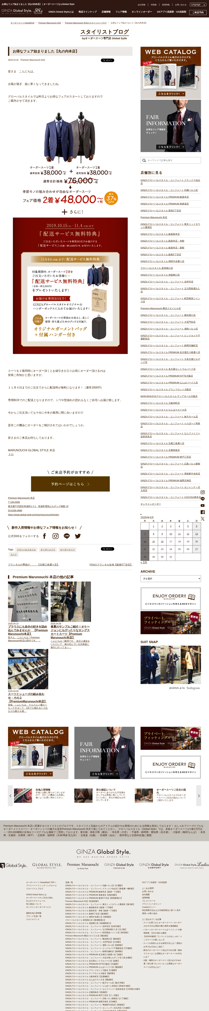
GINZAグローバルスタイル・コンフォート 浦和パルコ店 (169, 328)
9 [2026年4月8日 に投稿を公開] (162, 534)
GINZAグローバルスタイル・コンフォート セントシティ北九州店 (170, 489)
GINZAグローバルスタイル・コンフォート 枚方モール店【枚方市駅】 (95, 958)
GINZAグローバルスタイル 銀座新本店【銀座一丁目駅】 (89, 883)
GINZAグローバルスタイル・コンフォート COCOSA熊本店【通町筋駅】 (96, 987)
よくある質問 (148, 864)
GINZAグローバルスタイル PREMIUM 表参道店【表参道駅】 (91, 871)
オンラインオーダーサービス (38, 883)
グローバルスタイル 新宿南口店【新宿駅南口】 (85, 896)
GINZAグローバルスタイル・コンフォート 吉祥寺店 (167, 281)
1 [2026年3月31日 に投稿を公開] (153, 526)
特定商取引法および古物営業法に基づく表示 (161, 886)
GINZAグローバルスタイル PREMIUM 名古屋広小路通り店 (170, 352)
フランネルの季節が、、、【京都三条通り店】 (33, 564)
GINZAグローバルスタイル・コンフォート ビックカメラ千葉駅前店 (170, 337)
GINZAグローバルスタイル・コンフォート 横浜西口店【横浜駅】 (93, 915)
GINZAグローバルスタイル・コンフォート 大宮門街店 (168, 322)
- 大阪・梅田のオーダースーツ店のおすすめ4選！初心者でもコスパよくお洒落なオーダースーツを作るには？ (162, 939)
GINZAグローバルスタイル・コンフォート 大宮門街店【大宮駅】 (93, 918)
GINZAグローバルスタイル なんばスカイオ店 (164, 410)
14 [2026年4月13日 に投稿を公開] (145, 541)
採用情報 (166, 5)
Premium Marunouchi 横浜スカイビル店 (161, 308)
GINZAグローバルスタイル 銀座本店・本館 (162, 241)
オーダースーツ (67, 549)
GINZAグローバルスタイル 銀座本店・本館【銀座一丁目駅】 (91, 886)
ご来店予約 (198, 12)
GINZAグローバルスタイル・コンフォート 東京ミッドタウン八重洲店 (170, 226)
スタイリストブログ (34, 864)
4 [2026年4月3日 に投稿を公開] (179, 526)
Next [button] (198, 771)
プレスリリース (149, 877)
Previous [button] (10, 771)
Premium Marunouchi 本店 (154, 217)
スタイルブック (33, 895)
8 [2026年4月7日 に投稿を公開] (153, 534)
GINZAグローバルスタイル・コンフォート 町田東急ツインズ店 (170, 300)
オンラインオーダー (142, 11)
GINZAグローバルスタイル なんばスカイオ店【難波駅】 (89, 955)
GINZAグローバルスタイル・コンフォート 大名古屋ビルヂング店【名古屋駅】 (99, 933)
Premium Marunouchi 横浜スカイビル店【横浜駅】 (87, 911)
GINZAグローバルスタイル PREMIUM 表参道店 (165, 203)
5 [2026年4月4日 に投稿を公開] (188, 526)
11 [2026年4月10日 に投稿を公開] (179, 534)
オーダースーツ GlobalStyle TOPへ (41, 858)
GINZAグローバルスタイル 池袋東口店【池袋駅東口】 (88, 899)
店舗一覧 (69, 858)
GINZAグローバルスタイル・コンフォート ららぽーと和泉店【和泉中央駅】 (98, 962)
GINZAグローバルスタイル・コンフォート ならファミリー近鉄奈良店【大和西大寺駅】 (103, 965)
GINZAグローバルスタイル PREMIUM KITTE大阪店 (167, 376)
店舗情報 (106, 11)
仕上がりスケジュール (35, 877)
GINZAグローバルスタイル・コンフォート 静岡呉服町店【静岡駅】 (94, 927)
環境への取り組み (149, 889)
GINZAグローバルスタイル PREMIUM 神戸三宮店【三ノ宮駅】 (92, 971)
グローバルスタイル (26, 549)
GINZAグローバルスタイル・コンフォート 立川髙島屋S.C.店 (170, 290)
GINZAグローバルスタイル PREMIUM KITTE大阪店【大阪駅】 (92, 940)
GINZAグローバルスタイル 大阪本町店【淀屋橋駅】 (87, 952)
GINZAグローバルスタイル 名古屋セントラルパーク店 (168, 369)
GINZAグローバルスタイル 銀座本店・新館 (162, 247)
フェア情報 (121, 11)
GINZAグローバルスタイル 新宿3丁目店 (161, 210)
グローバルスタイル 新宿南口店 (157, 268)
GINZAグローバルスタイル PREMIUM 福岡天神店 (166, 480)
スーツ (13, 554)
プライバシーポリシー (151, 880)
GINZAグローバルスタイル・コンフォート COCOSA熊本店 (171, 497)
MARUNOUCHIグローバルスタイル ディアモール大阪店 (169, 396)
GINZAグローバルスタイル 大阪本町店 (160, 403)
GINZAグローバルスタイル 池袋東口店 (160, 275)
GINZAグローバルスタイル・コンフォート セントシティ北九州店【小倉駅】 (98, 984)
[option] (44, 771)
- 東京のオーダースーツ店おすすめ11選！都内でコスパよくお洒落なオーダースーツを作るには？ (162, 929)
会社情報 (141, 5)
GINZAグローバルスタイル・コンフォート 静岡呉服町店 (169, 345)
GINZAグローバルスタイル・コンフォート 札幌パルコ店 (169, 190)
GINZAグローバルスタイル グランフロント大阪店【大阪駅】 (91, 946)
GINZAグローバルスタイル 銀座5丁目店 (161, 254)
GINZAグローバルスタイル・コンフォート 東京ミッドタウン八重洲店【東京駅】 (100, 880)
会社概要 (146, 870)
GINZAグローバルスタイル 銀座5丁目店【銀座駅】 (87, 889)
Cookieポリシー (149, 883)
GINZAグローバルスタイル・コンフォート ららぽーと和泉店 (170, 425)
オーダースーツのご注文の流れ (39, 873)
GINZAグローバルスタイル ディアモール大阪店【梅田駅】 (90, 949)
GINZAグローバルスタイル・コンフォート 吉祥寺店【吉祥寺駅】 (93, 902)
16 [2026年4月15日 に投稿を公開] (162, 541)
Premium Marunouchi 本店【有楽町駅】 (82, 877)
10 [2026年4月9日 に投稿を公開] (170, 534)
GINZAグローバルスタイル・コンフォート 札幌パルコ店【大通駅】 (94, 861)
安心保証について (33, 880)
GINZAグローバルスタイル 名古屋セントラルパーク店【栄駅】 (92, 936)
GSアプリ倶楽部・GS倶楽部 (171, 11)
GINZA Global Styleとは (61, 11)
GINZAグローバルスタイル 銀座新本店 (160, 234)
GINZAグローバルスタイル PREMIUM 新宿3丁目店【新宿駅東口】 (94, 874)
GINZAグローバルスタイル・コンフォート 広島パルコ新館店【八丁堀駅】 (97, 974)
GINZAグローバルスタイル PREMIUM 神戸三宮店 (166, 457)
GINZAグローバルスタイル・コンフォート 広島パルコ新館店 (170, 465)
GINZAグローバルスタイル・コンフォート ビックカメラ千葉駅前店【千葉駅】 (99, 924)
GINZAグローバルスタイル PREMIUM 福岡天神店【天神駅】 (91, 977)
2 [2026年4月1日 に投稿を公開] (162, 526)
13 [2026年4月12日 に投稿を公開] (196, 534)
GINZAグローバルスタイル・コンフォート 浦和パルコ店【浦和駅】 (94, 921)
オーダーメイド (48, 549)
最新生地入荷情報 (33, 889)
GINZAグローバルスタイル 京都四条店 (160, 450)
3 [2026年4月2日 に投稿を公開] (170, 526)
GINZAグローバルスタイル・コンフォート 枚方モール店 (169, 416)
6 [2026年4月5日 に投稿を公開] (196, 526)
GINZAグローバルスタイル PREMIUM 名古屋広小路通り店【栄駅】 (94, 930)
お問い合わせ (181, 5)
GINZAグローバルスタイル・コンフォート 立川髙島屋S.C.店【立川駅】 (96, 905)
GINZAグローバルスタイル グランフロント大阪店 (166, 389)
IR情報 (154, 5)
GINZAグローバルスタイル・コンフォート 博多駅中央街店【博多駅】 (95, 980)
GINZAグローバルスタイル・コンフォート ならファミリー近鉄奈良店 (170, 435)
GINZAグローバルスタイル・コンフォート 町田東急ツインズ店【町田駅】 (97, 908)
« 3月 (144, 562)
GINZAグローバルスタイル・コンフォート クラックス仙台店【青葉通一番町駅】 (100, 864)
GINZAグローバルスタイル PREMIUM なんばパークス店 (169, 382)
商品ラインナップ (88, 11)
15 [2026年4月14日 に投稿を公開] (153, 541)
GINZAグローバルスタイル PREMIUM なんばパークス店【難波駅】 (94, 943)
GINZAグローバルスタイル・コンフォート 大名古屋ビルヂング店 (170, 361)
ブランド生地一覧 (33, 892)
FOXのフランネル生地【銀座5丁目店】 (111, 564)
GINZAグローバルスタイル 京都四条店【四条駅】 (86, 968)
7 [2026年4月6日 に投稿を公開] (145, 534)
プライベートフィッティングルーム (41, 861)
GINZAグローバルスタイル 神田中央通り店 (162, 261)
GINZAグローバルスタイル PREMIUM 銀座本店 (165, 197)
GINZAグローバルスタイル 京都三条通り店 (162, 443)
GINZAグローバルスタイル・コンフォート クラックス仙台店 (170, 182)
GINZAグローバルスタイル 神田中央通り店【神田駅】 (88, 893)
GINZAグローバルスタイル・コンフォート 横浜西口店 (168, 315)
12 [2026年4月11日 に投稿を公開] (188, 534)
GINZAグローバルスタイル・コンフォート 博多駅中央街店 (170, 473)
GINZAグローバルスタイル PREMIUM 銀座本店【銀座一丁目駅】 (93, 867)
